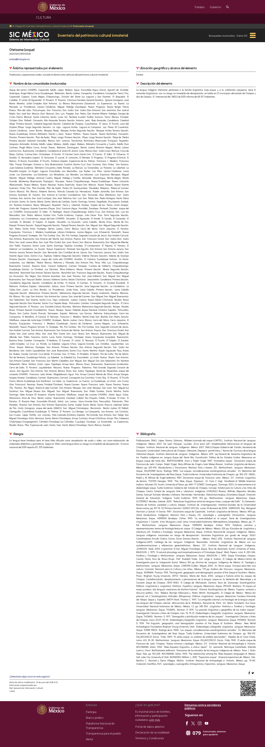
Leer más (154, 720)
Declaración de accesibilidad (152, 732)
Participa (91, 712)
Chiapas (19, 26)
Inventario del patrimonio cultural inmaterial (48, 26)
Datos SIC (242, 35)
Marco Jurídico (94, 718)
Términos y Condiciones (149, 738)
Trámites (199, 7)
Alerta (89, 739)
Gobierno (215, 7)
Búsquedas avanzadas (222, 35)
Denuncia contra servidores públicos (203, 706)
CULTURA (43, 17)
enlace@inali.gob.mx (19, 59)
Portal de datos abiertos (149, 727)
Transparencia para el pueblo (103, 733)
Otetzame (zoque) (83, 26)
